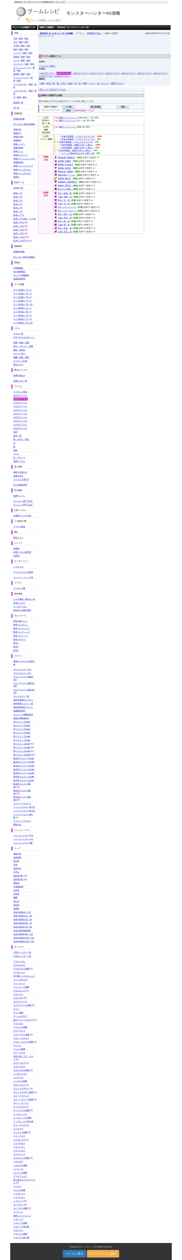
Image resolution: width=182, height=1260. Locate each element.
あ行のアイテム (47, 73)
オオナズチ (18, 998)
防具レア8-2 (18, 226)
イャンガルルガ (20, 979)
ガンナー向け (19, 354)
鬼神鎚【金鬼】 (65, 168)
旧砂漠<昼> (18, 876)
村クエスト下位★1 (21, 722)
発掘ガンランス (20, 155)
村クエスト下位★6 (21, 740)
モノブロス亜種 (20, 1208)
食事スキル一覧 (20, 381)
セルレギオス (19, 1085)
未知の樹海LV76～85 (22, 927)
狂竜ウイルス (19, 603)
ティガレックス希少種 (23, 1121)
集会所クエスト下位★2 (23, 762)
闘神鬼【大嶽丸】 (66, 164)
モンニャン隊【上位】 (23, 505)
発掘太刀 (17, 133)
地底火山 (17, 868)
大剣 (15, 38)
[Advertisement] (104, 45)
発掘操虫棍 (18, 162)
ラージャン (18, 1212)
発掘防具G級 (19, 251)
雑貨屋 (16, 548)
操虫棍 (16, 74)
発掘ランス (18, 151)
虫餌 (42, 83)
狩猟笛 (16, 57)
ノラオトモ (18, 567)
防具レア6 (17, 211)
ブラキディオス (20, 1176)
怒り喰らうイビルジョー (24, 976)
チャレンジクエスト (22, 821)
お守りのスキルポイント (24, 337)
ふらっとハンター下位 (23, 835)
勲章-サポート (19, 639)
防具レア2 (17, 197)
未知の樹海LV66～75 (22, 923)
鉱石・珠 (51, 83)
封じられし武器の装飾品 (24, 124)
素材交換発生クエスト (23, 700)
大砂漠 (16, 890)
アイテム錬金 (19, 526)
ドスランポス (19, 1151)
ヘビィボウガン (20, 91)
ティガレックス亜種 (22, 1118)
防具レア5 (17, 208)
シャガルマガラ (20, 1074)
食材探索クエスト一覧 (23, 703)
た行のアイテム (96, 73)
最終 (21, 38)
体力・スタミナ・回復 (23, 346)
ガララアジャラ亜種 (22, 1005)
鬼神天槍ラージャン (67, 175)
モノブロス (18, 1205)
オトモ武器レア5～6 (22, 297)
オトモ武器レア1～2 (22, 290)
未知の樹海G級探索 (22, 930)
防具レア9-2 (18, 233)
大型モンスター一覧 (22, 952)
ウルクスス (18, 994)
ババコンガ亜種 (20, 1172)
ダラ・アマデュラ (21, 1096)
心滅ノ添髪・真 (65, 197)
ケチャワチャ (19, 1031)
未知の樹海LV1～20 (22, 912)
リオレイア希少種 (21, 1226)
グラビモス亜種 (20, 1027)
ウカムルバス (19, 991)
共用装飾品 (18, 268)
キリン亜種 (18, 1013)
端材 (85, 83)
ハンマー (17, 53)
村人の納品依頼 (20, 485)
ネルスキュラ (19, 1154)
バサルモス (18, 1161)
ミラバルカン (19, 1197)
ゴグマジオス (19, 1063)
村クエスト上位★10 (22, 755)
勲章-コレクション (21, 628)
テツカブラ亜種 (20, 1132)
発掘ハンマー (19, 144)
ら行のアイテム (46, 76)
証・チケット (103, 83)
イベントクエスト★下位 (24, 807)
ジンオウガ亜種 (20, 1081)
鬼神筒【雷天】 (65, 185)
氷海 (15, 865)
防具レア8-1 (18, 222)
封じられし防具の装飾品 (24, 257)
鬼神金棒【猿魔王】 (67, 157)
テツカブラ (18, 1129)
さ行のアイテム (80, 73)
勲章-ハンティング (21, 632)
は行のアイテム (128, 73)
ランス (16, 60)
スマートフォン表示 (103, 1253)
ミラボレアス (19, 1194)
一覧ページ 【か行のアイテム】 (52, 89)
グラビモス (18, 1023)
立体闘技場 (18, 887)
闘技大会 (17, 824)
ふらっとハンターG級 (23, 843)
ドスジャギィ (19, 1147)
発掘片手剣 (18, 137)
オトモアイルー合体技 (23, 572)
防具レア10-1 (19, 237)
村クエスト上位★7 (21, 744)
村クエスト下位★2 (21, 725)
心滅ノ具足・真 (65, 232)
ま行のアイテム (144, 73)
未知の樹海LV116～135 (23, 938)
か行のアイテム (94, 33)
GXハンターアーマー (67, 207)
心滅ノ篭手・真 (65, 218)
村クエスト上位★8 (21, 747)
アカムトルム (19, 961)
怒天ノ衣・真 (64, 200)
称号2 (15, 647)
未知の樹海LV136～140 (23, 941)
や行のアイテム (160, 73)
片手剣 (16, 46)
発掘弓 (16, 177)
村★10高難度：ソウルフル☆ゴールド (78, 136)
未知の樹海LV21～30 (22, 916)
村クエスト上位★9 (21, 751)
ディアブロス (19, 1107)
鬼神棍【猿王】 (65, 178)
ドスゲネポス (19, 1143)
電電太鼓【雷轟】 (66, 171)
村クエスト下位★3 (21, 729)
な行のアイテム (112, 73)
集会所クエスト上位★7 (23, 780)
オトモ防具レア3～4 (22, 312)
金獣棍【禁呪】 (65, 161)
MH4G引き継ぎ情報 (22, 610)
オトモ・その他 (20, 361)
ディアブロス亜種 (21, 1110)
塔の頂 (16, 901)
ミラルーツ (18, 1201)
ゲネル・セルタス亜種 (23, 1042)
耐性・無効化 (19, 350)
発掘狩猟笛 (18, 148)
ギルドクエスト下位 (22, 669)
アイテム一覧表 (47, 66)
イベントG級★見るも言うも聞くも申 (78, 153)
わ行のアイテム (62, 76)
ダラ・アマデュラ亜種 (23, 1099)
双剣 (15, 49)
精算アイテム (117, 83)
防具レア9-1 (18, 230)
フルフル (17, 1186)
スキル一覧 (18, 334)
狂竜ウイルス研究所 (22, 552)
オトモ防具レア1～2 (22, 308)
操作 (27, 38)
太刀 (15, 42)
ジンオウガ (18, 1077)
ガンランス (18, 64)
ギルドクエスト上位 (22, 673)
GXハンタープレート (67, 211)
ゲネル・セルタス (21, 1038)
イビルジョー (19, 972)
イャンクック (19, 983)
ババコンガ (18, 1169)
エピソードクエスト (22, 803)
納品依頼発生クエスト (23, 707)
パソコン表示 (74, 1253)
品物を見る (18, 476)
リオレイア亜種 (20, 1223)
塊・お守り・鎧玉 (65, 83)
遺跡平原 (17, 854)
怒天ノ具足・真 (65, 228)
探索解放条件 (19, 711)
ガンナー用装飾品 (21, 275)
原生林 (16, 861)
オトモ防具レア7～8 (22, 319)
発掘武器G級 (19, 119)
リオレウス (18, 1230)
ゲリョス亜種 (19, 1049)
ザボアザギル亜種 (21, 1070)
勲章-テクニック (20, 636)
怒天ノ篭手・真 (65, 214)
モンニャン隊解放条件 (23, 714)
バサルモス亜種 (20, 1165)
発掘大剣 (17, 129)
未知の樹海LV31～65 (22, 919)
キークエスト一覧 (21, 696)
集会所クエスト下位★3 (23, 766)
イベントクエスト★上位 (24, 811)
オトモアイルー (20, 606)
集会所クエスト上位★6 (23, 777)
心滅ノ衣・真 (64, 204)
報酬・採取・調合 (21, 357)
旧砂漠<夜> (18, 879)
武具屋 (16, 556)
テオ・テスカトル (21, 1125)
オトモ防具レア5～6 (22, 315)
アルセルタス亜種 (21, 969)
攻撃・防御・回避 (21, 342)
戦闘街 (16, 908)
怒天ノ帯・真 (64, 221)
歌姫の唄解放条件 (21, 718)
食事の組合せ (19, 375)
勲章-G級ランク (20, 621)
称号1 (15, 643)
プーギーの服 (19, 588)
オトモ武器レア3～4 (22, 293)
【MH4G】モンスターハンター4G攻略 (56, 33)
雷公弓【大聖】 (65, 189)
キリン (16, 1009)
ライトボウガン (20, 84)
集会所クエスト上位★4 (23, 769)
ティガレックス (20, 1114)
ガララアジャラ (20, 1001)
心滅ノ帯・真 (64, 225)
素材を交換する (20, 472)
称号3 (15, 650)
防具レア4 (17, 204)
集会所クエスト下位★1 (23, 758)
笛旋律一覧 (18, 102)
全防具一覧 (18, 188)
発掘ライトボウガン (22, 170)
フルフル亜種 (19, 1190)
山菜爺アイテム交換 (22, 516)
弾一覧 (16, 108)
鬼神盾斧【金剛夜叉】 (68, 182)
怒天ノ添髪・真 (65, 193)
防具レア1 (17, 193)
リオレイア (18, 1219)
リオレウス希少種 (21, 1237)
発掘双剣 (17, 140)
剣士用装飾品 (19, 271)
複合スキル (18, 364)
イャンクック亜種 (21, 987)
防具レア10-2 (19, 241)
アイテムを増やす (21, 479)
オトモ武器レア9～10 (22, 304)
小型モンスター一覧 (22, 956)
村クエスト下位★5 (21, 736)
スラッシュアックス (22, 68)
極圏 (15, 897)
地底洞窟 (17, 857)
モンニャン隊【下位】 (23, 501)
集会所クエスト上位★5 (23, 773)
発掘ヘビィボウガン (22, 173)
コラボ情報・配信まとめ (24, 599)
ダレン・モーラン (21, 1103)
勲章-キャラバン (20, 625)
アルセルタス (19, 965)
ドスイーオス (19, 1136)
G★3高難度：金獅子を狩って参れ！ (77, 145)
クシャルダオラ (20, 1016)
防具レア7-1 (18, 215)
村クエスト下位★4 (21, 733)
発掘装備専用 (19, 279)
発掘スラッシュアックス (24, 159)
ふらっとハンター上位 (23, 839)
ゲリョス (17, 1045)
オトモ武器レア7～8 (22, 301)
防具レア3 (17, 200)
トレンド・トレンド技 (23, 577)
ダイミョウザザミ (21, 1088)
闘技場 (16, 883)
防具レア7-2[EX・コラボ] (24, 219)
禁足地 (16, 905)
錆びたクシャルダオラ (23, 1020)
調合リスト (18, 537)
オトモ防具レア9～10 (22, 323)
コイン (92, 83)
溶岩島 (16, 894)
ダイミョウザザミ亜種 (23, 1092)
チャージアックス (21, 78)
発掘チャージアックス (23, 166)
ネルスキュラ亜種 (21, 1158)
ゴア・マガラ (19, 1053)
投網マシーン (19, 496)
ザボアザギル (19, 1066)
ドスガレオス (19, 1140)
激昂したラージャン (68, 118)
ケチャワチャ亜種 (21, 1034)
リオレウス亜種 (20, 1234)
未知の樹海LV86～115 (23, 934)
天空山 (16, 872)
